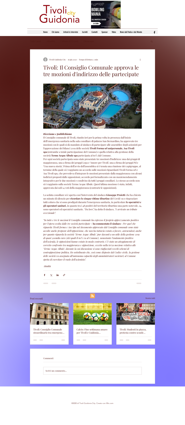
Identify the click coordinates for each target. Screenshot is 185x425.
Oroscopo (89, 41)
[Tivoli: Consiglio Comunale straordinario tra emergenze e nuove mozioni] (49, 314)
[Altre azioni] (140, 59)
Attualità (50, 41)
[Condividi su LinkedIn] (57, 275)
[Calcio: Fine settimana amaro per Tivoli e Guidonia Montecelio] (92, 314)
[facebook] (154, 32)
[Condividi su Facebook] (44, 275)
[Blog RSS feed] (92, 295)
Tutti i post (35, 41)
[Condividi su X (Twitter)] (51, 275)
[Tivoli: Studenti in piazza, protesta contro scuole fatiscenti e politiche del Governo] (135, 314)
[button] (151, 41)
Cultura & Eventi (69, 41)
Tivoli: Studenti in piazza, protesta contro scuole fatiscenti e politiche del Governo (133, 331)
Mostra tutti (150, 298)
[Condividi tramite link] (64, 275)
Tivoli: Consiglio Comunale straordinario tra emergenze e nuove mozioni (48, 331)
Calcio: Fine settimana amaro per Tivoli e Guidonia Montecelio (92, 331)
